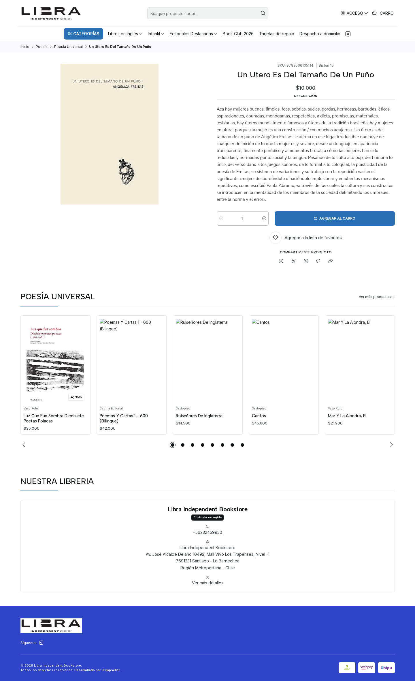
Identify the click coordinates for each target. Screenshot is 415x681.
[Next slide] (390, 444)
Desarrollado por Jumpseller (97, 670)
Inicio (24, 46)
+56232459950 (207, 555)
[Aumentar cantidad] (264, 218)
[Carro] (383, 13)
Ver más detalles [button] (207, 605)
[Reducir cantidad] (221, 218)
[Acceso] (354, 13)
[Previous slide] (24, 444)
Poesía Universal (68, 46)
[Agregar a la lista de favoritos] (305, 238)
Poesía (42, 46)
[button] (83, 34)
